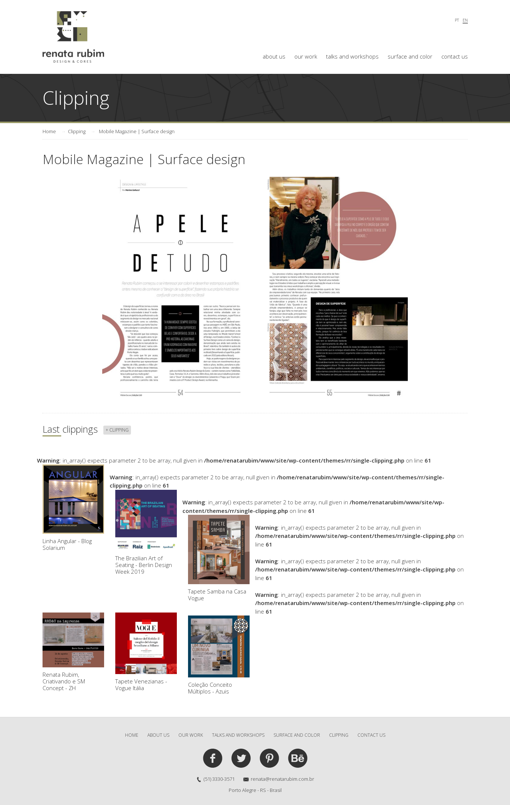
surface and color (410, 56)
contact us (454, 56)
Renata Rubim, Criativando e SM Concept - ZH (73, 652)
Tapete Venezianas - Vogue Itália (146, 652)
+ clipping (117, 430)
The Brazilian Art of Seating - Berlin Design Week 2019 (146, 532)
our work (305, 56)
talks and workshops (352, 56)
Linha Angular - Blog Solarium (73, 507)
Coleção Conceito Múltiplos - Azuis (219, 655)
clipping (338, 735)
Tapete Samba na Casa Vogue (219, 558)
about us (274, 56)
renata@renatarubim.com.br (282, 779)
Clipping (76, 131)
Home (49, 131)
